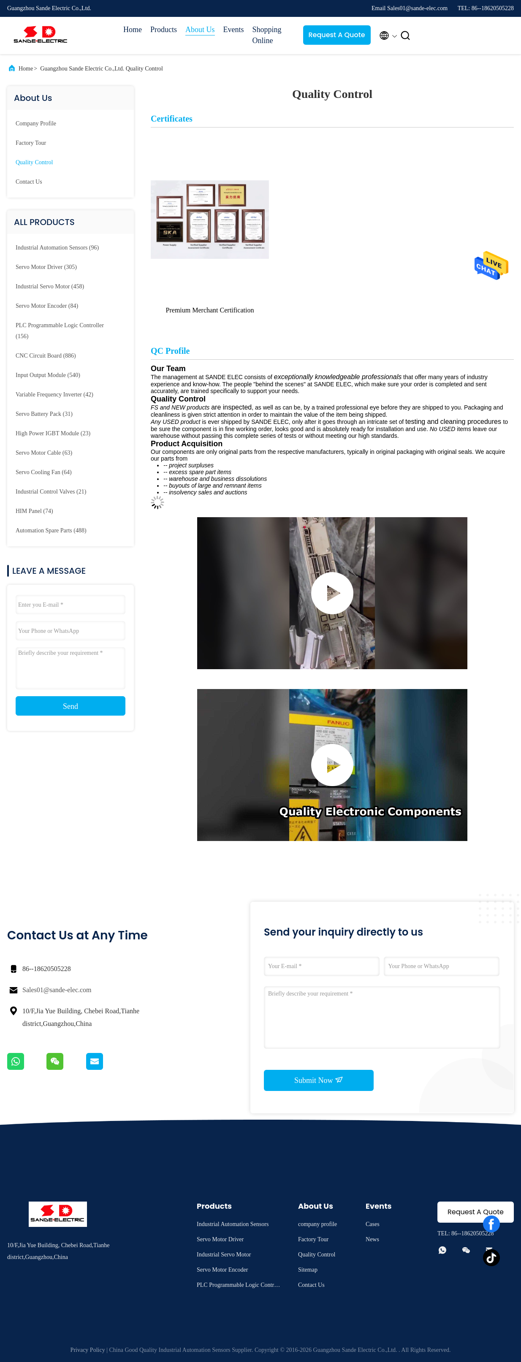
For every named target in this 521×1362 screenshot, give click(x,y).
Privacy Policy (88, 1350)
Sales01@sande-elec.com (57, 989)
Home (132, 29)
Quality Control (34, 162)
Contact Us (29, 182)
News (372, 1239)
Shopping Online (267, 35)
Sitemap (307, 1270)
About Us (200, 29)
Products (163, 29)
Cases (373, 1224)
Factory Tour (31, 143)
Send (70, 706)
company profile (36, 123)
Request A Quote (336, 35)
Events (233, 29)
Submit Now (318, 1080)
